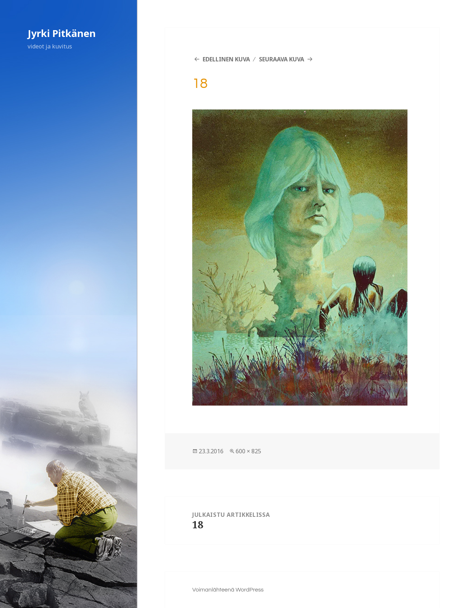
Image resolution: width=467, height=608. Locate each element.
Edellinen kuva (226, 59)
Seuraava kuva (281, 59)
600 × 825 (248, 451)
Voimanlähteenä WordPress (228, 590)
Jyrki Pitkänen (62, 33)
